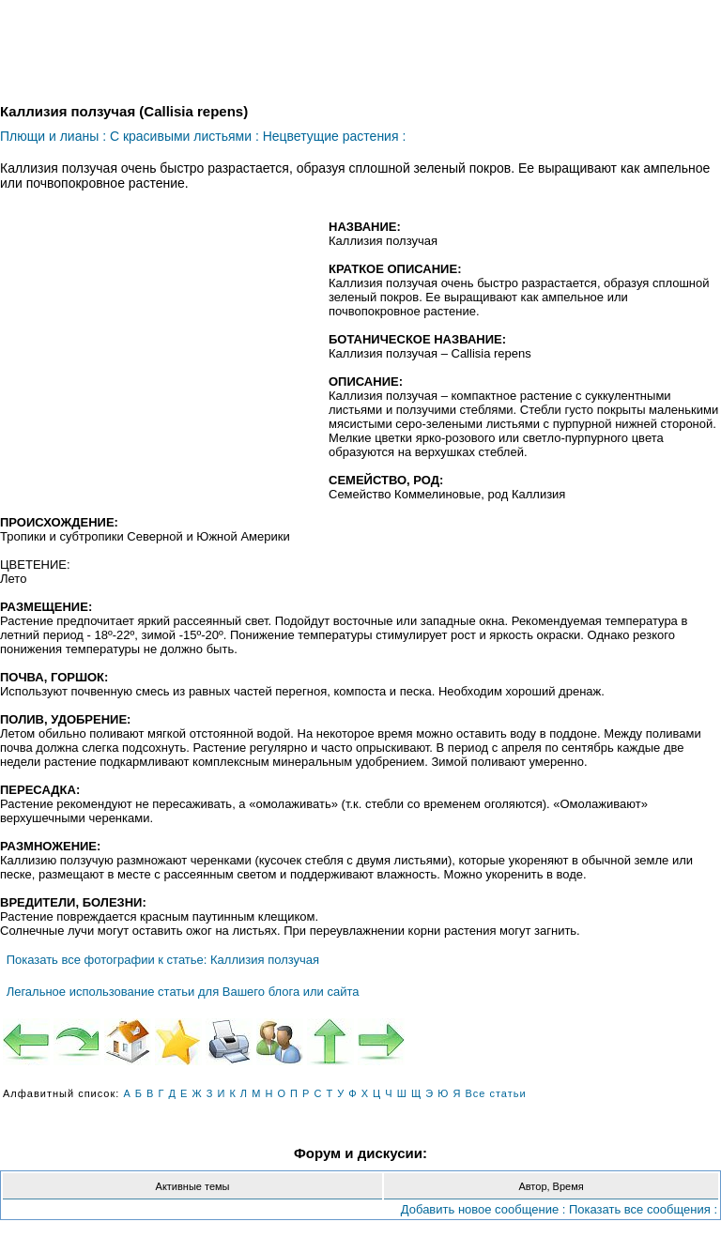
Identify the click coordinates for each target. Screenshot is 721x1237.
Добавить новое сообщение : (483, 1209)
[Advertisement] (157, 355)
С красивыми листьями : (184, 136)
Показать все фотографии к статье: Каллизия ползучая (163, 960)
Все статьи (495, 1093)
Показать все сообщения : (643, 1209)
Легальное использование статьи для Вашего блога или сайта (183, 992)
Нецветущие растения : (335, 136)
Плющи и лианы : (53, 136)
